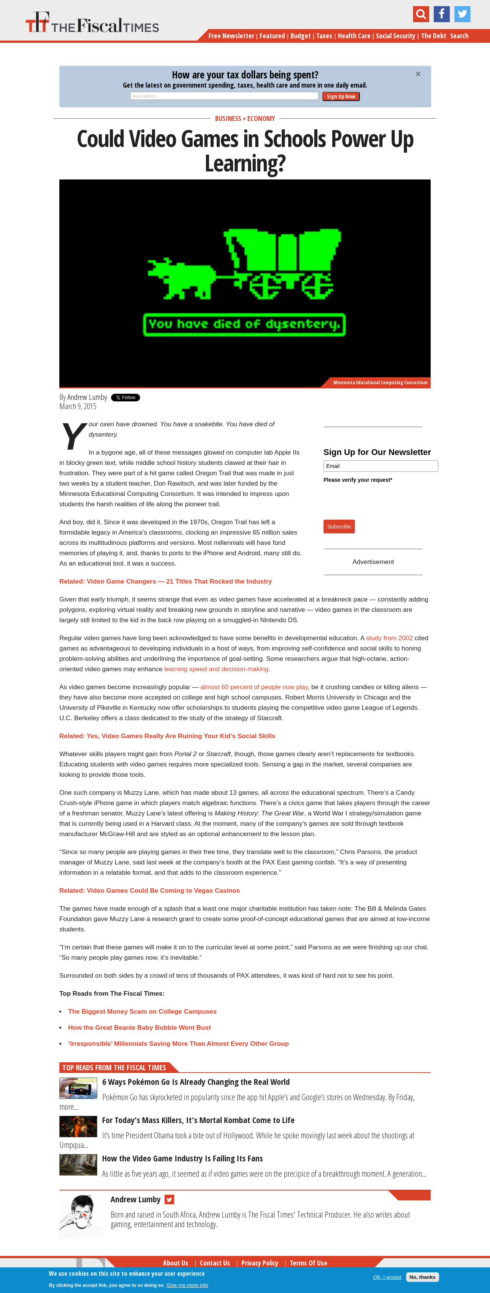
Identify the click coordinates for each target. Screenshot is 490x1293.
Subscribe (339, 526)
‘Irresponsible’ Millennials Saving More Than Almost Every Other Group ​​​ (179, 1043)
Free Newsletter (231, 35)
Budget (301, 35)
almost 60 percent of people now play (254, 687)
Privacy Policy (260, 1262)
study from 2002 (389, 638)
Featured (272, 35)
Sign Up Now (341, 96)
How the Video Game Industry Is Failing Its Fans (182, 1158)
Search (459, 35)
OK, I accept (387, 1277)
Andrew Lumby (87, 396)
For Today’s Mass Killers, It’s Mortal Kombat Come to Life (198, 1119)
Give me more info (187, 1285)
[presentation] (381, 501)
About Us (175, 1262)
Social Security (395, 35)
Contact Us (215, 1262)
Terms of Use (308, 1262)
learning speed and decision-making (216, 669)
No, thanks (423, 1277)
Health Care (354, 35)
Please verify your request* (357, 480)
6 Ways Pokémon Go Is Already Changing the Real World (196, 1081)
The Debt (433, 35)
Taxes (324, 35)
